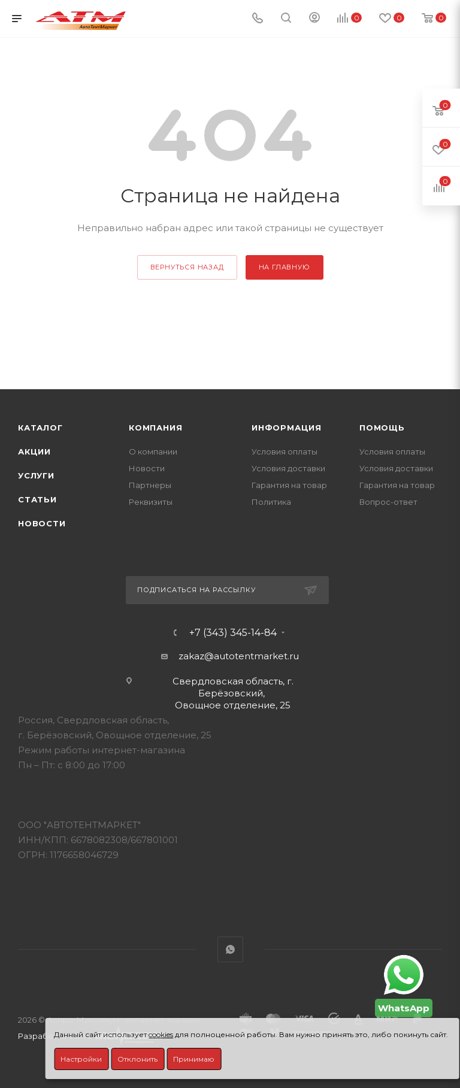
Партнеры (150, 485)
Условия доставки (288, 468)
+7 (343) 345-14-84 (233, 633)
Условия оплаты (284, 451)
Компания (155, 427)
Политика (271, 502)
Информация (287, 427)
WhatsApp (230, 949)
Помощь (382, 427)
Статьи (37, 499)
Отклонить (137, 1058)
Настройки (81, 1058)
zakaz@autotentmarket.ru (238, 656)
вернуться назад (187, 267)
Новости (42, 523)
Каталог (40, 427)
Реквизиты (150, 502)
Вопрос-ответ (388, 502)
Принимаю (193, 1058)
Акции (34, 451)
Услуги (36, 475)
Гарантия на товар (289, 485)
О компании (153, 451)
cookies (161, 1034)
